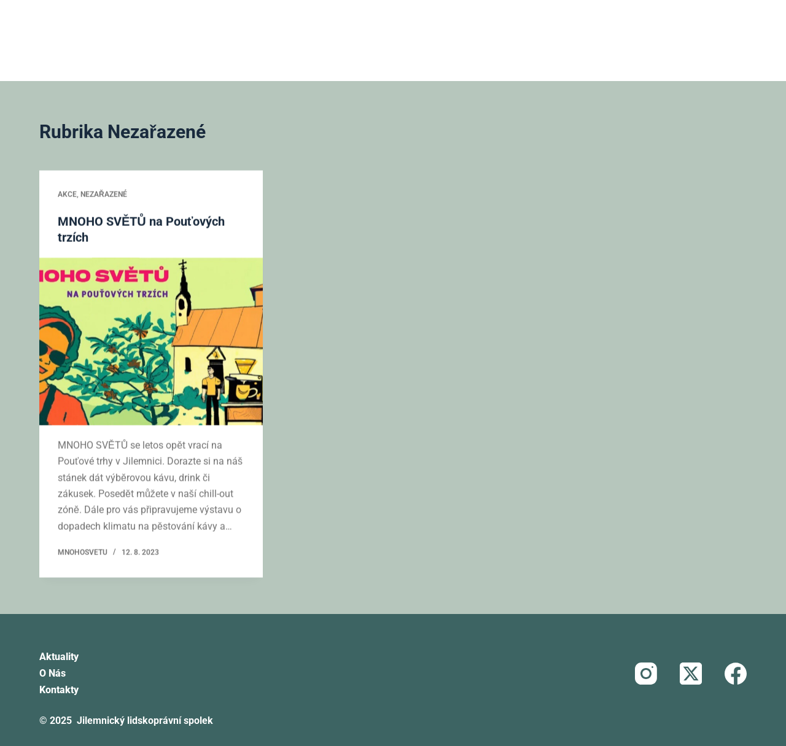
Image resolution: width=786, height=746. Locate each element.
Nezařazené (103, 195)
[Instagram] (646, 673)
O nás (52, 673)
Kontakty (59, 690)
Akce (67, 195)
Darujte (645, 40)
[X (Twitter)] (691, 673)
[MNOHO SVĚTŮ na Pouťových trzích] (151, 342)
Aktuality (59, 656)
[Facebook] (736, 673)
